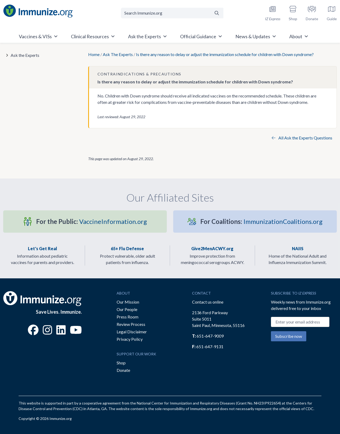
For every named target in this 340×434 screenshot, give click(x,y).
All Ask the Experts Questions (302, 137)
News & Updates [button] (256, 36)
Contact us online (207, 301)
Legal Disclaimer (132, 331)
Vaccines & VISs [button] (38, 36)
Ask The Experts (118, 54)
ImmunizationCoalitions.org (261, 221)
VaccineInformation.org (91, 221)
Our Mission (128, 301)
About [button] (299, 36)
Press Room (127, 316)
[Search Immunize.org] (166, 13)
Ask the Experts (25, 55)
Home (94, 54)
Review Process (131, 324)
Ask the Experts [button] (147, 36)
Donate (123, 370)
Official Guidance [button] (201, 36)
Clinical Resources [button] (93, 36)
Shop (121, 362)
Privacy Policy (130, 339)
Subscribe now (288, 336)
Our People (127, 309)
